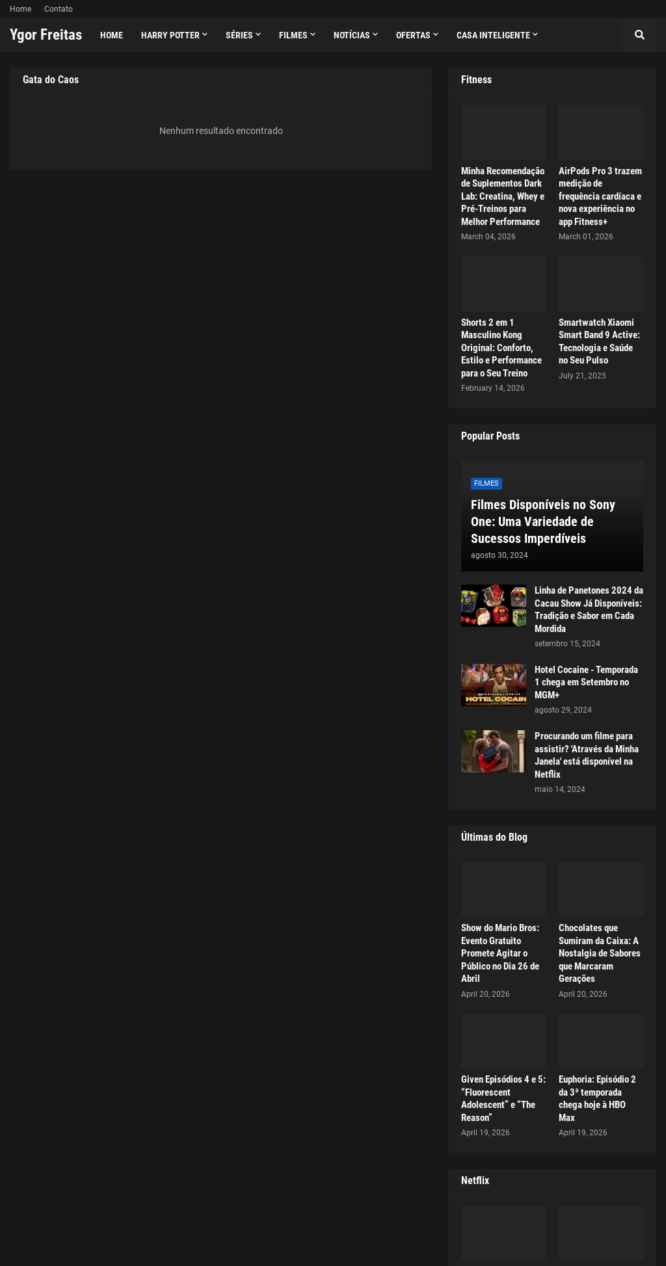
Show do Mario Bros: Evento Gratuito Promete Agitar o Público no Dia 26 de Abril (500, 953)
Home (20, 9)
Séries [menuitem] (239, 35)
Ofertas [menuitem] (413, 35)
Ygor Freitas (46, 35)
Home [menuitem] (111, 35)
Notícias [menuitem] (352, 35)
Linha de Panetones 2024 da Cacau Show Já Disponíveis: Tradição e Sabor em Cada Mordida (589, 610)
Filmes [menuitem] (293, 35)
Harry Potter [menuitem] (170, 35)
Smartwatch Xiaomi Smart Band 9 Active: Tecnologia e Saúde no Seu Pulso (599, 342)
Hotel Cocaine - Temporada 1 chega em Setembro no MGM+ (586, 682)
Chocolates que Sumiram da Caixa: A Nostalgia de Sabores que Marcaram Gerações (600, 953)
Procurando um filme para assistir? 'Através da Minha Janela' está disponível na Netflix (587, 755)
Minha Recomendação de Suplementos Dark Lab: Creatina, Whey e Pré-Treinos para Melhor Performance (502, 196)
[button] (639, 35)
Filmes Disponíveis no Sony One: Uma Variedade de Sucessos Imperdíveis (543, 521)
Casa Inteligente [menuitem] (493, 35)
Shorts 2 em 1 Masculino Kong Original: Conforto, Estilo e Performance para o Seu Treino (501, 348)
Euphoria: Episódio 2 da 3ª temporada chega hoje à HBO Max (597, 1099)
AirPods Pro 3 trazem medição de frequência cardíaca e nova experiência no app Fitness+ (600, 196)
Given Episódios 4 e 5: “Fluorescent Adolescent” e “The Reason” (503, 1099)
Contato (58, 9)
